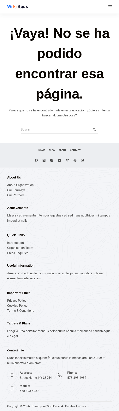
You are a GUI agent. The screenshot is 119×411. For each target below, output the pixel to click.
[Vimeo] (67, 160)
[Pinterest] (75, 160)
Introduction (15, 243)
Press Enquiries (17, 253)
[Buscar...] (56, 130)
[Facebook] (36, 160)
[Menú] (110, 6)
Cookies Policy (17, 305)
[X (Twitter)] (44, 160)
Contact (75, 150)
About (62, 150)
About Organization (20, 185)
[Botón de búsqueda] (94, 130)
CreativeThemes (75, 406)
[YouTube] (59, 160)
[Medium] (82, 160)
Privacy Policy (16, 300)
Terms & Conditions (20, 310)
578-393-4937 (76, 378)
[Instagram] (51, 160)
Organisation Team (20, 248)
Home (42, 150)
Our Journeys (16, 190)
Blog (52, 150)
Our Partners (16, 195)
